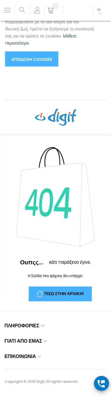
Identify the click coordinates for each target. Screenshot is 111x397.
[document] (49, 35)
